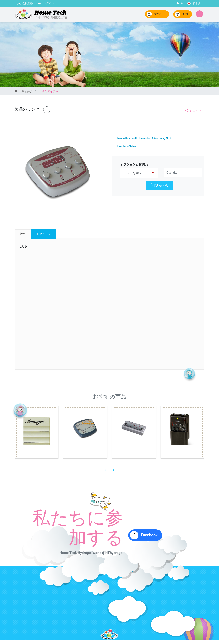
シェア (192, 110)
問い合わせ (159, 185)
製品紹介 (156, 14)
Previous (105, 470)
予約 (181, 14)
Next (114, 470)
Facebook (144, 535)
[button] (98, 131)
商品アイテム (50, 91)
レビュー (43, 233)
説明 (23, 233)
